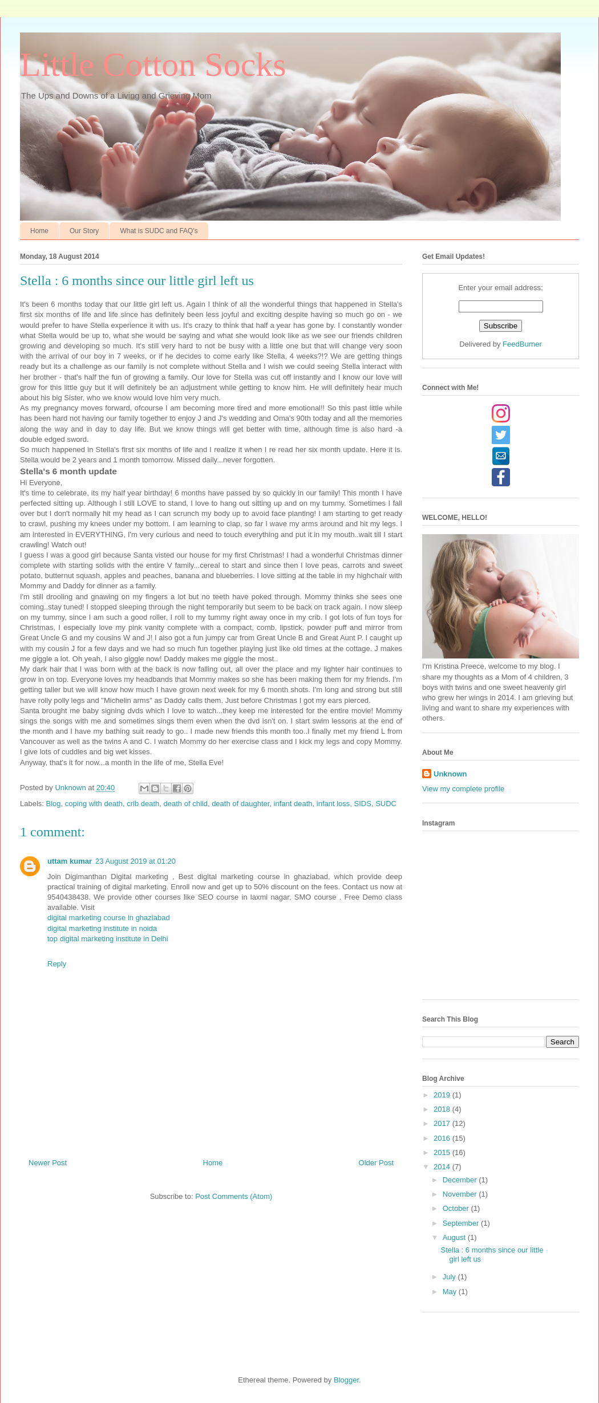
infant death (293, 803)
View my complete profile (463, 788)
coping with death (94, 803)
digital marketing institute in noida (102, 928)
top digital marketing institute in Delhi (107, 938)
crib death (143, 803)
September (462, 1223)
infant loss (333, 803)
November (461, 1194)
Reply (56, 963)
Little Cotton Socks (153, 64)
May (451, 1291)
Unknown (450, 774)
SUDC (385, 803)
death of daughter (240, 803)
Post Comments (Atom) (233, 1196)
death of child (186, 803)
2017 (443, 1123)
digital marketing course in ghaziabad (108, 917)
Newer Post (48, 1162)
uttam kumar (69, 861)
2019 (443, 1095)
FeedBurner (522, 344)
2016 (443, 1138)
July (450, 1276)
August (455, 1237)
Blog (53, 803)
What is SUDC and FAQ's (158, 231)
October (457, 1208)
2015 (443, 1152)
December (461, 1180)
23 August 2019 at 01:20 (135, 861)
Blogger (346, 1380)
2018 (443, 1109)
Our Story (84, 231)
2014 (443, 1166)
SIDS (362, 803)
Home (39, 231)
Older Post (376, 1162)
